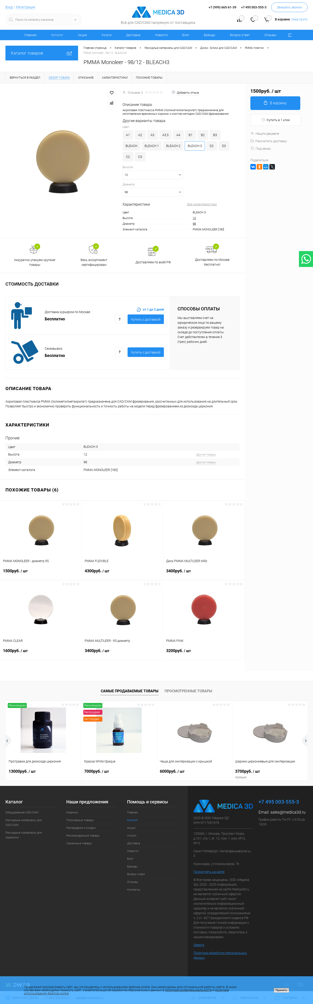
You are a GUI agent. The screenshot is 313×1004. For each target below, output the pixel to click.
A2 (140, 135)
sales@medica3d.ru (288, 812)
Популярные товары (80, 820)
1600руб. (41, 653)
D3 (224, 146)
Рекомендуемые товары (83, 835)
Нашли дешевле (264, 133)
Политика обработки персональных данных (220, 955)
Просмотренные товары (188, 691)
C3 (140, 157)
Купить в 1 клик (275, 120)
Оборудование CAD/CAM (21, 812)
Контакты (133, 889)
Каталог (57, 35)
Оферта (198, 945)
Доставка (133, 35)
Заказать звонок (289, 7)
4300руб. (122, 573)
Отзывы (270, 35)
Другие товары (206, 454)
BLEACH (131, 146)
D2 (212, 146)
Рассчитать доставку (268, 141)
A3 (152, 135)
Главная (30, 35)
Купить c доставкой (145, 319)
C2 (128, 157)
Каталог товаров (42, 53)
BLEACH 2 (173, 146)
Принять (281, 990)
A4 (178, 135)
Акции (82, 35)
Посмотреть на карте (208, 872)
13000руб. (22, 771)
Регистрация (25, 7)
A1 (128, 135)
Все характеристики (202, 204)
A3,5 (165, 135)
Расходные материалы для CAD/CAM (23, 822)
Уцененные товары (79, 843)
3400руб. (204, 573)
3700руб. (270, 774)
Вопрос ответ (240, 35)
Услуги (106, 35)
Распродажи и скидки (81, 828)
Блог (185, 35)
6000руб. (172, 771)
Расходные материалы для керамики (23, 835)
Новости (161, 35)
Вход (9, 7)
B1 (190, 135)
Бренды (209, 35)
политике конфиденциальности (188, 990)
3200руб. (204, 653)
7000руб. (96, 771)
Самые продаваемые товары (129, 691)
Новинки (72, 812)
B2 (203, 135)
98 (194, 223)
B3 (215, 135)
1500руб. (41, 573)
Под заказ (260, 148)
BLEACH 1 (152, 146)
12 (194, 218)
